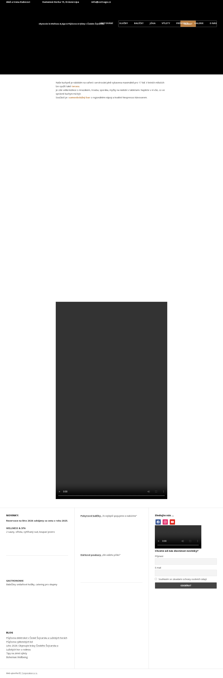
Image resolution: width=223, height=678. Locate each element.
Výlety (166, 23)
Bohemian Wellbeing (17, 657)
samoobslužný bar (79, 97)
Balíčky (139, 23)
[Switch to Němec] (169, 10)
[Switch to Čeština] (132, 10)
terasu (75, 86)
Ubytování (106, 23)
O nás (213, 23)
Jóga (152, 23)
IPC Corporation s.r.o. (28, 673)
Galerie (198, 23)
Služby (123, 23)
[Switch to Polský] (187, 10)
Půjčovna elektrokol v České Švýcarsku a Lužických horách (36, 637)
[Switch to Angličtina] (150, 10)
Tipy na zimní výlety (16, 653)
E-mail (158, 567)
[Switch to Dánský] (206, 10)
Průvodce (182, 23)
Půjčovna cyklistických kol (19, 641)
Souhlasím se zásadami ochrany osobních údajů (181, 579)
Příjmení (159, 556)
